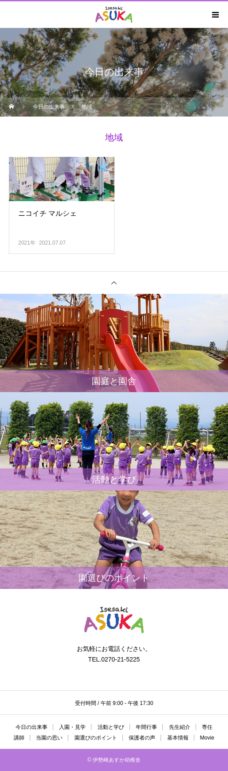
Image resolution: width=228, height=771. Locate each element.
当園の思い (49, 738)
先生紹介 (179, 727)
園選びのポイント (96, 738)
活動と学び (111, 727)
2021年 (26, 243)
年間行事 (146, 727)
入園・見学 (72, 727)
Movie (207, 738)
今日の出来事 (31, 727)
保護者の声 (142, 738)
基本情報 (178, 738)
